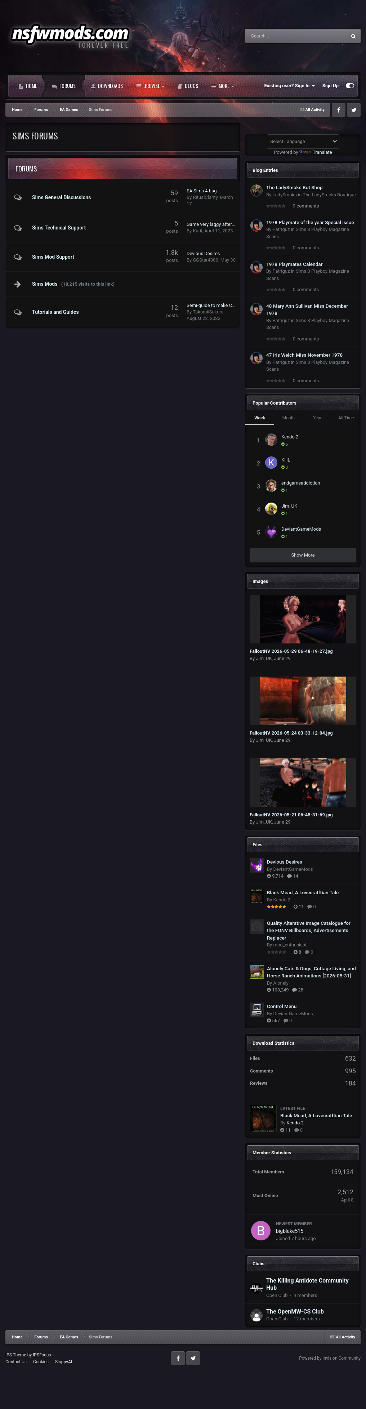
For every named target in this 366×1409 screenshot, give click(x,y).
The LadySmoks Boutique (329, 194)
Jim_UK (289, 506)
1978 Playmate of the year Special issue (310, 222)
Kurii (197, 230)
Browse (150, 86)
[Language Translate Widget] (303, 141)
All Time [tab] (346, 417)
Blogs (188, 86)
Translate (315, 152)
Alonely (280, 983)
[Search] (277, 36)
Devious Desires (203, 253)
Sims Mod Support (53, 257)
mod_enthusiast (290, 944)
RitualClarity (205, 197)
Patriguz (281, 229)
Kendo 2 (289, 437)
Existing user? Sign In (289, 86)
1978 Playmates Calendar (294, 264)
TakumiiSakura (208, 312)
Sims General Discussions (61, 197)
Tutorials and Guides (55, 312)
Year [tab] (317, 417)
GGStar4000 (205, 260)
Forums (64, 86)
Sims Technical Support (59, 228)
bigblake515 (289, 1231)
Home (28, 86)
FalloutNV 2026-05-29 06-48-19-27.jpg (291, 651)
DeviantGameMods (301, 529)
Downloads (106, 86)
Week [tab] (259, 417)
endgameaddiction (300, 483)
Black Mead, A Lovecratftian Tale (303, 892)
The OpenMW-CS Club (295, 1311)
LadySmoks (284, 194)
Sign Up (330, 85)
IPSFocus (42, 1354)
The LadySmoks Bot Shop (294, 187)
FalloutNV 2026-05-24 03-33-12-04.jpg (291, 733)
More (222, 86)
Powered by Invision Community (330, 1358)
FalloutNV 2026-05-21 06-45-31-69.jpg (291, 814)
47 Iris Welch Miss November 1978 (304, 355)
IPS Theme (15, 1354)
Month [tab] (288, 417)
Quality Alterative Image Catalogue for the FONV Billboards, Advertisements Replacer (309, 930)
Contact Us (16, 1361)
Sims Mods (44, 284)
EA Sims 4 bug (202, 190)
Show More (302, 555)
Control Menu (281, 1006)
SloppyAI (63, 1361)
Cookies (41, 1361)
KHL (285, 460)
